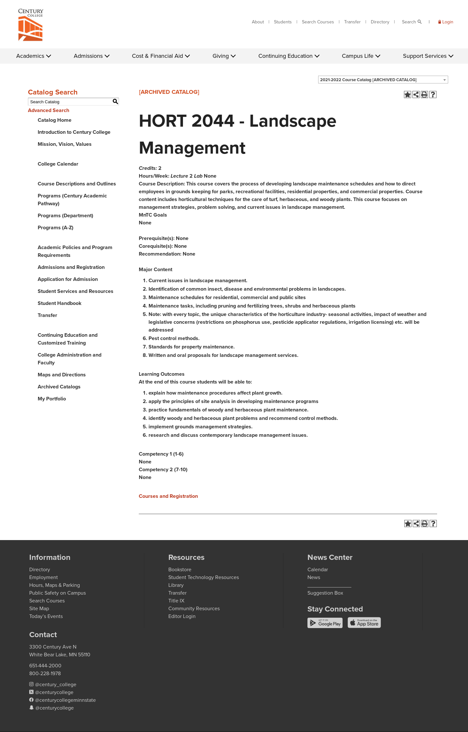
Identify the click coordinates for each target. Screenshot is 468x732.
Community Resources (194, 608)
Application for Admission (68, 279)
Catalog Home (55, 120)
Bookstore (179, 569)
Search (409, 22)
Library (176, 585)
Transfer (352, 22)
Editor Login (182, 616)
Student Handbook (60, 303)
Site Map (39, 608)
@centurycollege (54, 692)
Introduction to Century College (74, 132)
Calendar (317, 569)
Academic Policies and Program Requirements (75, 251)
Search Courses (318, 22)
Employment (43, 577)
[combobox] (383, 79)
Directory (380, 22)
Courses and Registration (168, 496)
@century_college (55, 684)
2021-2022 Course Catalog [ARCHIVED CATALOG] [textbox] (368, 80)
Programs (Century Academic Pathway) (72, 199)
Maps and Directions (62, 374)
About (258, 22)
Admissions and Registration (71, 267)
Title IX (176, 600)
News (313, 577)
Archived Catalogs (59, 386)
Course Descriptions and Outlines (77, 183)
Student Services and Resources (75, 291)
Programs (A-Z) (55, 227)
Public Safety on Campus (57, 593)
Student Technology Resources (203, 577)
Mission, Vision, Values (65, 144)
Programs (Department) (65, 215)
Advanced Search (48, 110)
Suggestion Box (325, 593)
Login (447, 22)
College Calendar (58, 164)
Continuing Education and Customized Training (68, 339)
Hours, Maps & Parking (54, 585)
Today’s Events (46, 616)
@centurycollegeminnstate (65, 700)
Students (283, 22)
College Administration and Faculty (69, 358)
